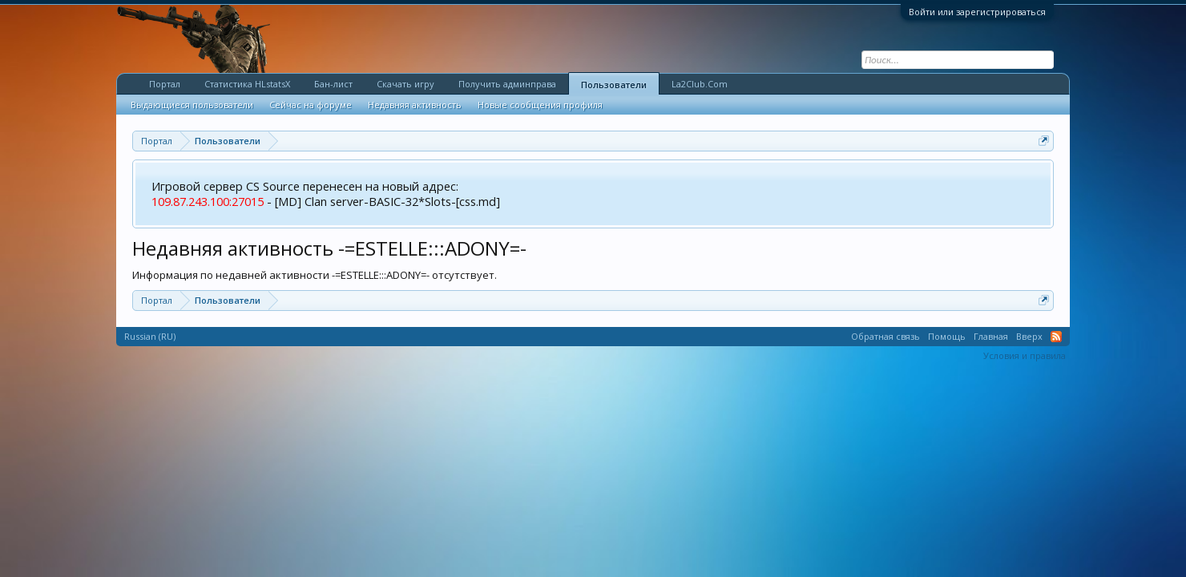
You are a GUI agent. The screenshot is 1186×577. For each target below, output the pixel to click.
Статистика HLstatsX (247, 84)
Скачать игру (405, 84)
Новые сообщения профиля (540, 105)
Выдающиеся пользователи (192, 105)
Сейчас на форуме (310, 105)
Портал (164, 84)
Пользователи (614, 85)
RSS (1056, 336)
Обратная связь (885, 336)
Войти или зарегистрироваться (977, 12)
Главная (991, 336)
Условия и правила (1024, 355)
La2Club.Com (700, 84)
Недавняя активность (415, 105)
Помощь (947, 336)
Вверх (1029, 336)
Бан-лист (333, 84)
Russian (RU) (149, 336)
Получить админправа (507, 84)
